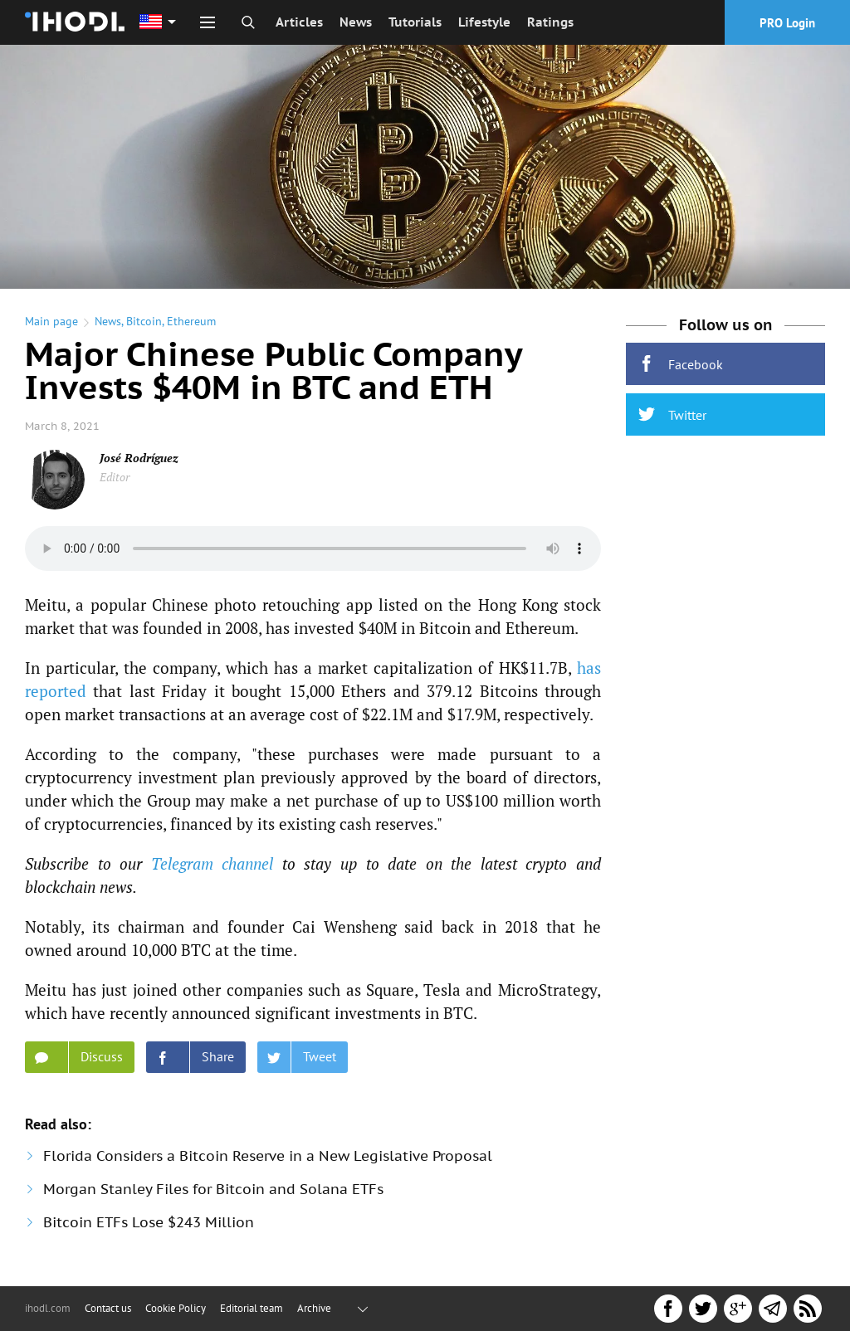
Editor (114, 477)
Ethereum (191, 321)
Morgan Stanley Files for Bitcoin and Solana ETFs (213, 1189)
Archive (314, 1308)
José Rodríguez (139, 458)
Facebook (680, 364)
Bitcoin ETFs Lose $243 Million (148, 1222)
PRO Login (787, 23)
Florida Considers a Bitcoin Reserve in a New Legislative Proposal (267, 1156)
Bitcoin (144, 321)
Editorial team (251, 1308)
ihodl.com (48, 1308)
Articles (299, 22)
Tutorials (415, 22)
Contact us (108, 1308)
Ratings (550, 22)
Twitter (672, 414)
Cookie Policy (175, 1308)
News (356, 22)
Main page (51, 321)
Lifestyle (484, 22)
